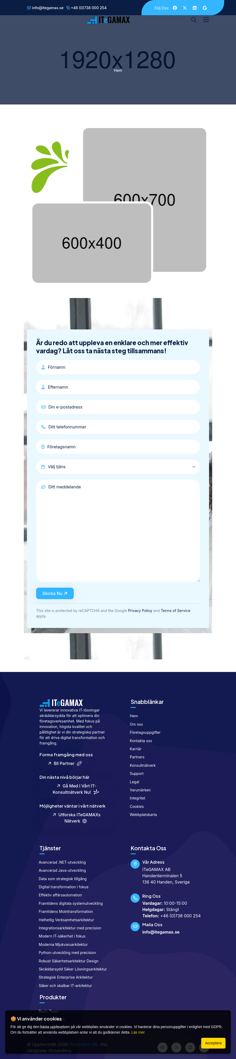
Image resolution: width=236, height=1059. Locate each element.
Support (134, 773)
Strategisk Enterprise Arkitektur (63, 977)
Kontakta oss (138, 740)
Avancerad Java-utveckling (60, 870)
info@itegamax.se (45, 7)
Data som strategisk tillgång (60, 878)
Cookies (134, 806)
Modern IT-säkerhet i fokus (60, 936)
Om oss (134, 724)
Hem (118, 70)
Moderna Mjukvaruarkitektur (61, 944)
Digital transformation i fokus (61, 887)
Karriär (133, 749)
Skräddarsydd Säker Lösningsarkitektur (70, 969)
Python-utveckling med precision (65, 952)
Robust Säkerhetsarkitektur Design (66, 961)
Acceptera (213, 1043)
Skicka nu (55, 593)
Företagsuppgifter (143, 732)
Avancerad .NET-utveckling (60, 862)
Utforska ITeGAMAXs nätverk (76, 818)
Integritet (135, 798)
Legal (132, 782)
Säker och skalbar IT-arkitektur (63, 985)
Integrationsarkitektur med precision (67, 928)
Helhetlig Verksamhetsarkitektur (64, 920)
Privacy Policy (140, 610)
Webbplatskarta (141, 814)
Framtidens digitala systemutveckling (68, 903)
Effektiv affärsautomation (58, 895)
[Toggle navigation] (206, 19)
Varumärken (138, 790)
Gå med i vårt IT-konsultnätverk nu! (76, 789)
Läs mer (138, 1032)
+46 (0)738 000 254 (86, 7)
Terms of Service (175, 610)
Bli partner (64, 763)
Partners (134, 757)
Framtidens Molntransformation (63, 911)
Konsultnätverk (140, 765)
